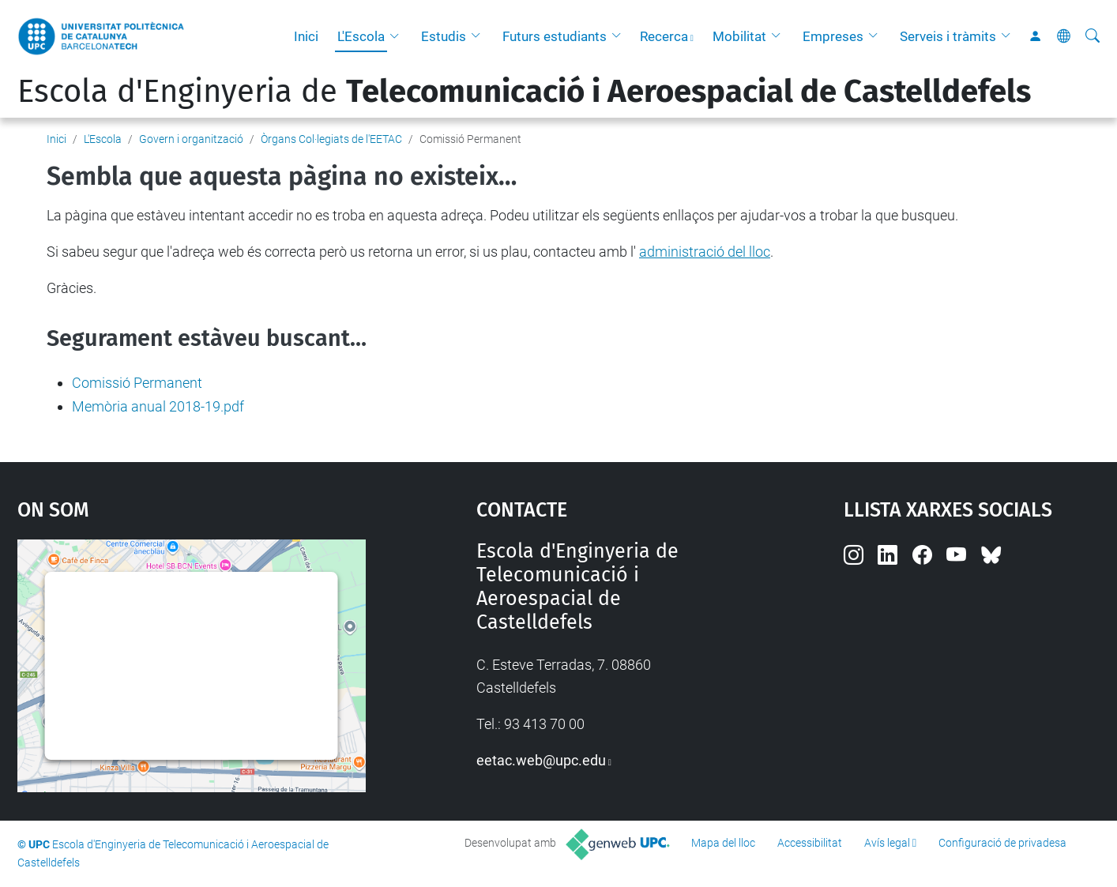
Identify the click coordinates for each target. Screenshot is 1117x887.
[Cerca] (1092, 36)
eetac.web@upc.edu (541, 760)
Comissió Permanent (137, 382)
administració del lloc (704, 251)
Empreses (833, 36)
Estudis (443, 36)
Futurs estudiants (554, 36)
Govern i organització (191, 139)
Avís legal (887, 842)
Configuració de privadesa (1002, 842)
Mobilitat (739, 36)
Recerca (664, 36)
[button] (398, 36)
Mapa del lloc (723, 842)
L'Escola (361, 36)
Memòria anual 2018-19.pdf (158, 406)
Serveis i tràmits (948, 36)
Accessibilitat (809, 842)
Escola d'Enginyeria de (524, 92)
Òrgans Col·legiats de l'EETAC (331, 139)
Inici (306, 36)
